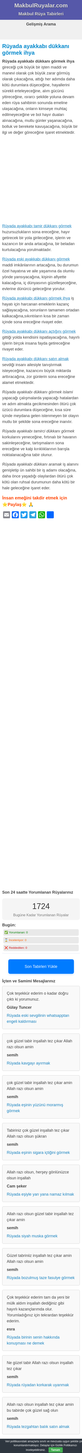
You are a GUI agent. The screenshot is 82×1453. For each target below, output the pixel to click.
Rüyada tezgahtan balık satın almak (38, 1426)
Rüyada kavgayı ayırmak (28, 1063)
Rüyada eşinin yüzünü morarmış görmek (35, 1108)
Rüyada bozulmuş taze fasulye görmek (41, 1278)
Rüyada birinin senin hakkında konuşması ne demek (33, 1340)
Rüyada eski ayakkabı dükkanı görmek (36, 259)
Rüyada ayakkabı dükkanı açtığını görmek (39, 331)
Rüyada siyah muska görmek (32, 1236)
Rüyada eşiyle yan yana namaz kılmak (40, 1194)
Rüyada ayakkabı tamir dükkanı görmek (37, 226)
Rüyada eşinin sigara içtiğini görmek (38, 1152)
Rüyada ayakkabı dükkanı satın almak (35, 359)
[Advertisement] (41, 180)
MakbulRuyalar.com (41, 5)
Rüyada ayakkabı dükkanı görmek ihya (36, 298)
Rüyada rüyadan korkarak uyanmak (38, 1385)
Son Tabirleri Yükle (41, 966)
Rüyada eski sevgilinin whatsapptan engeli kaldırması (38, 1018)
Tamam (55, 1449)
